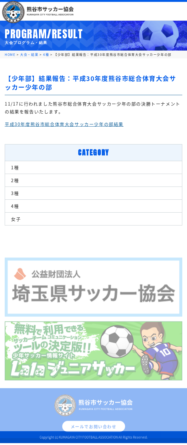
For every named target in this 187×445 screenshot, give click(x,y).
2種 (15, 180)
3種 (15, 193)
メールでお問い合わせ (94, 429)
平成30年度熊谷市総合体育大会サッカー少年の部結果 (64, 124)
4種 (15, 206)
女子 (16, 219)
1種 (15, 167)
